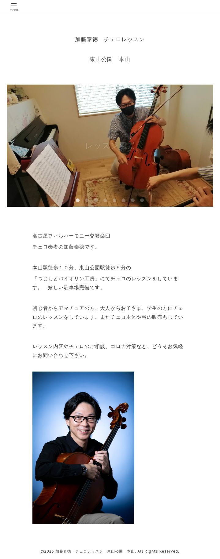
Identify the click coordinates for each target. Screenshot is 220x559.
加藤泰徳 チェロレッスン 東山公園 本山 (95, 551)
